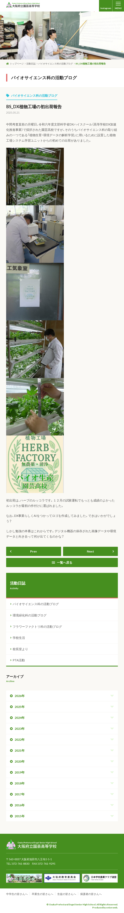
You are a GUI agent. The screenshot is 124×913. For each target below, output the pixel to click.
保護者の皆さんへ (91, 894)
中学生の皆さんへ (17, 894)
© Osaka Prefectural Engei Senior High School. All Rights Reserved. (82, 904)
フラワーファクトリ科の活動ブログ (37, 626)
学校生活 (19, 637)
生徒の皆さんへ (66, 894)
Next (90, 551)
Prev (33, 551)
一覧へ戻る (62, 562)
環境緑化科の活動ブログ (30, 615)
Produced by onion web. (105, 907)
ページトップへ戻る (105, 834)
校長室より (20, 649)
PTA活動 (19, 660)
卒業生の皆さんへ (42, 894)
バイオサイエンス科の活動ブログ (31, 95)
